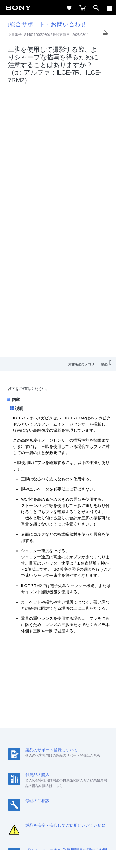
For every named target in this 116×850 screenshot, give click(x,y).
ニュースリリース (28, 756)
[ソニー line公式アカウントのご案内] (38, 771)
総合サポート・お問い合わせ (47, 24)
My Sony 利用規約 (87, 756)
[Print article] (105, 34)
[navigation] (109, 7)
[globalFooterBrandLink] (58, 838)
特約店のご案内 (80, 748)
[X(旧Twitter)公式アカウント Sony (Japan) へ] (51, 771)
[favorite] (69, 7)
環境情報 (57, 756)
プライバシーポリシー (58, 813)
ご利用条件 (58, 806)
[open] (96, 7)
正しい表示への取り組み (58, 820)
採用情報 (52, 748)
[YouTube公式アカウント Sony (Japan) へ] (64, 771)
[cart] (82, 7)
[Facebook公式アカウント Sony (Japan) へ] (78, 771)
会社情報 (30, 748)
